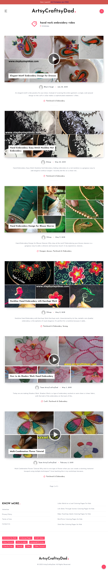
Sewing (65, 326)
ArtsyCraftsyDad (54, 11)
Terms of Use (7, 519)
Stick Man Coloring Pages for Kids (70, 524)
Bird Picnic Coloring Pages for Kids (70, 519)
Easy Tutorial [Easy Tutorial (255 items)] (8, 542)
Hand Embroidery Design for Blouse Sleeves (32, 226)
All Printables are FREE (60, 2)
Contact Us (6, 524)
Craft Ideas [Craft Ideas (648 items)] (39, 538)
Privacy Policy (7, 514)
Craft (46, 401)
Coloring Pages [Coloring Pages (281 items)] (25, 538)
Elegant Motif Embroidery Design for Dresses (33, 76)
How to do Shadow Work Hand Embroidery (31, 376)
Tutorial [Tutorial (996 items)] (19, 546)
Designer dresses (46, 251)
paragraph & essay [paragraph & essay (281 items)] (37, 542)
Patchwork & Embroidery (55, 101)
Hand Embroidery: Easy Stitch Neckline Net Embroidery (32, 149)
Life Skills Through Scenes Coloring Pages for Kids (76, 509)
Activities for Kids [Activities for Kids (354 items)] (9, 538)
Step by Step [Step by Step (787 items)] (8, 546)
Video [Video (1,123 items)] (28, 546)
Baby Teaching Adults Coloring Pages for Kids (74, 514)
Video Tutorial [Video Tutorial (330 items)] (40, 546)
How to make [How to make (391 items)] (21, 542)
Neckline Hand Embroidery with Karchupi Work (33, 301)
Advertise (5, 509)
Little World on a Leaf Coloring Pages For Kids (74, 503)
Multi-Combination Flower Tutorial (27, 451)
